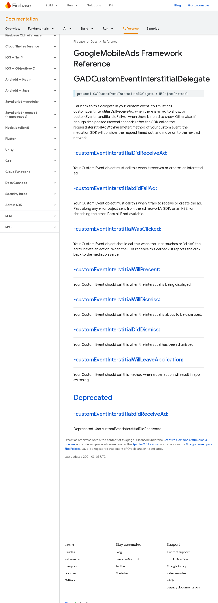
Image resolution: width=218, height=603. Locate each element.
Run (70, 5)
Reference (110, 41)
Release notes (176, 573)
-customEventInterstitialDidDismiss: (116, 329)
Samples (153, 28)
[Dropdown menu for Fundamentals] (54, 28)
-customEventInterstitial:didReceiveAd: (120, 414)
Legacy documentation (183, 587)
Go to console (198, 5)
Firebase (79, 41)
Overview (12, 28)
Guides (70, 552)
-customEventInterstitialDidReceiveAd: (120, 153)
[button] (26, 35)
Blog (177, 5)
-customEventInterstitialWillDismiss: (116, 299)
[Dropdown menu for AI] (71, 28)
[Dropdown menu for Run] (78, 5)
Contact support (178, 552)
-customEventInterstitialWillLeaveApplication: (128, 359)
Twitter (120, 566)
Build (49, 5)
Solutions (94, 5)
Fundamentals (38, 28)
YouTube (122, 573)
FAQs (170, 580)
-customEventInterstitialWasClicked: (117, 229)
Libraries (70, 573)
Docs (94, 41)
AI (64, 28)
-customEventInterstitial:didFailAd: (115, 188)
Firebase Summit (127, 559)
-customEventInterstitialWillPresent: (116, 269)
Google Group (177, 566)
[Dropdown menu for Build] (58, 5)
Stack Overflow (177, 559)
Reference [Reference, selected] (131, 28)
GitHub (70, 580)
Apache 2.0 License (145, 444)
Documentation (21, 19)
